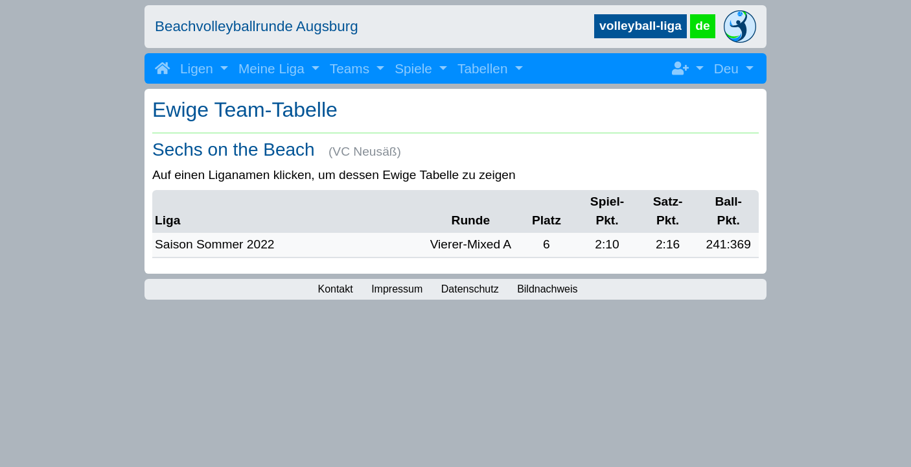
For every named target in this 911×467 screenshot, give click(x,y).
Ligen (198, 68)
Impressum (396, 288)
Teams (351, 68)
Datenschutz (470, 288)
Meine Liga (273, 68)
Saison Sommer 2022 (215, 244)
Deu (728, 68)
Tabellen (484, 68)
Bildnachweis (547, 288)
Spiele (415, 68)
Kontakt (334, 288)
